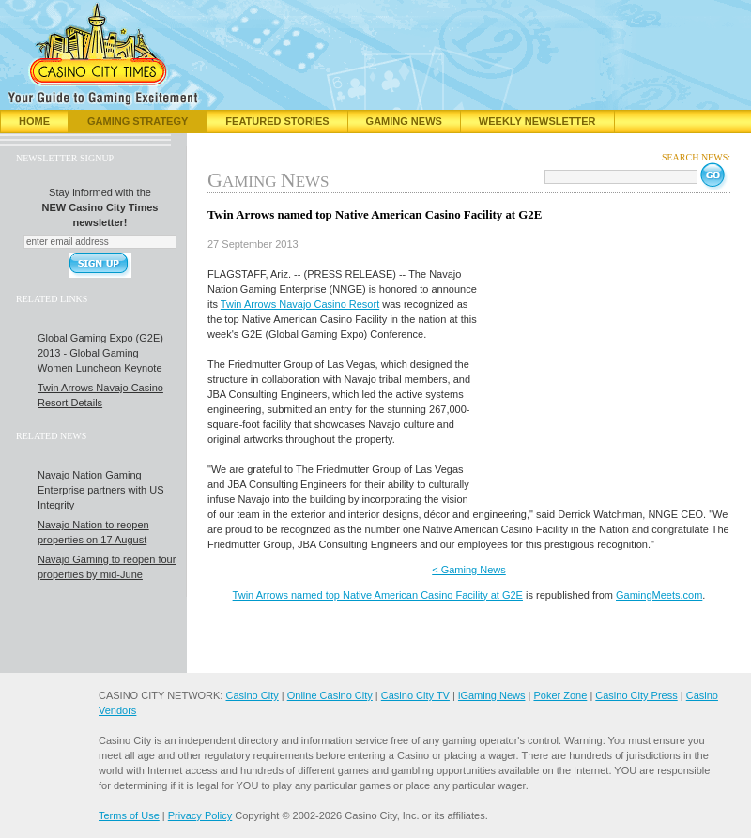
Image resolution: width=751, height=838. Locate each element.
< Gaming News (469, 569)
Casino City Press (636, 695)
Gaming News (404, 121)
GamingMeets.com (659, 595)
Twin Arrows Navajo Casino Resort (300, 304)
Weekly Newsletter (537, 121)
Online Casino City (330, 695)
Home (34, 121)
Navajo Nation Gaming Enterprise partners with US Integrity (101, 489)
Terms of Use (129, 815)
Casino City (251, 695)
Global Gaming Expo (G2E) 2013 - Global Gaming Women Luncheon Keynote (100, 352)
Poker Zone (560, 695)
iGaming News (492, 695)
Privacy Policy (200, 815)
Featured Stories (277, 121)
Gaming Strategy (137, 121)
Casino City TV (415, 695)
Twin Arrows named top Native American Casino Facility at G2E (378, 595)
